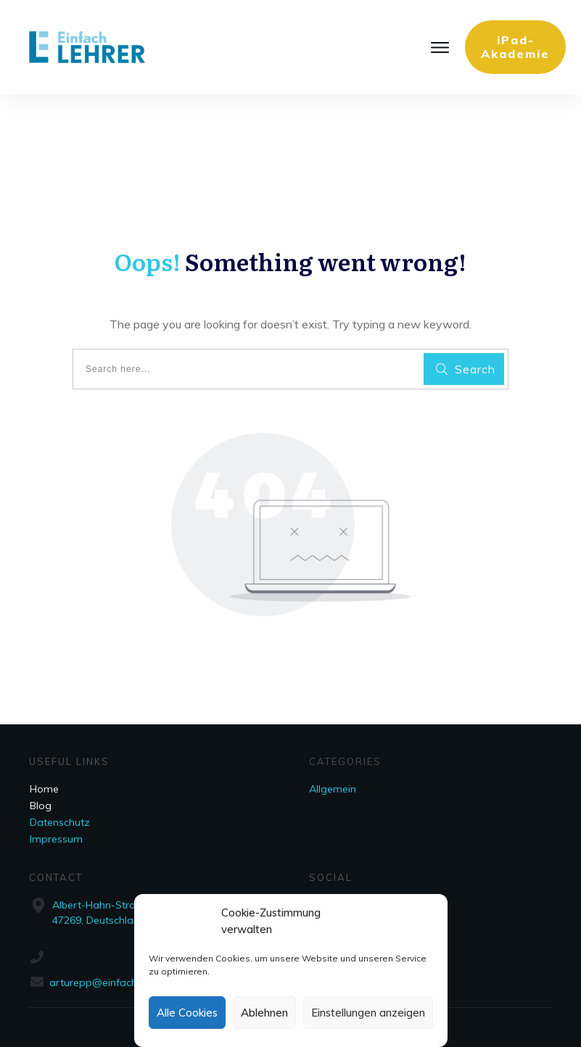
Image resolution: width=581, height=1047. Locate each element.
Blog (40, 805)
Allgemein (332, 788)
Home (44, 788)
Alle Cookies (187, 1012)
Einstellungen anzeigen (368, 1012)
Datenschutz (60, 822)
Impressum (56, 838)
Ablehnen (264, 1012)
